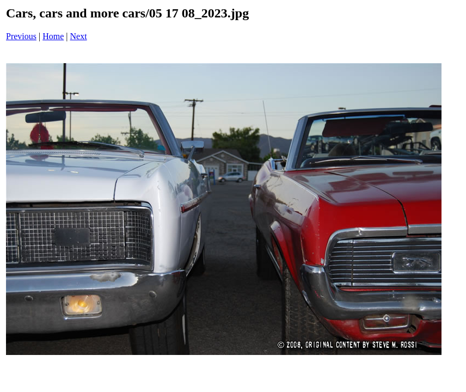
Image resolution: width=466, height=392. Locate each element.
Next (78, 36)
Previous (21, 36)
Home (53, 36)
